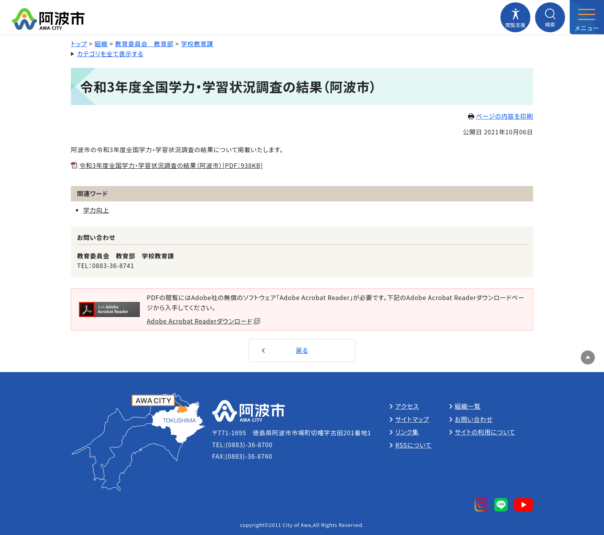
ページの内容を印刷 (500, 116)
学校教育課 (197, 43)
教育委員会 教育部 (144, 43)
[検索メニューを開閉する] (550, 17)
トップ (79, 43)
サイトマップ (412, 419)
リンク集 (407, 431)
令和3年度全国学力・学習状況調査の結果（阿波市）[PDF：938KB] (171, 165)
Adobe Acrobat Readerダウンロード (203, 320)
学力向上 (96, 210)
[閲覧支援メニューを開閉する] (515, 17)
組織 (101, 43)
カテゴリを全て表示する (110, 53)
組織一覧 (468, 406)
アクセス (407, 406)
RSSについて (413, 444)
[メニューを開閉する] (586, 17)
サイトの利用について (485, 431)
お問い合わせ (474, 419)
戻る (302, 350)
